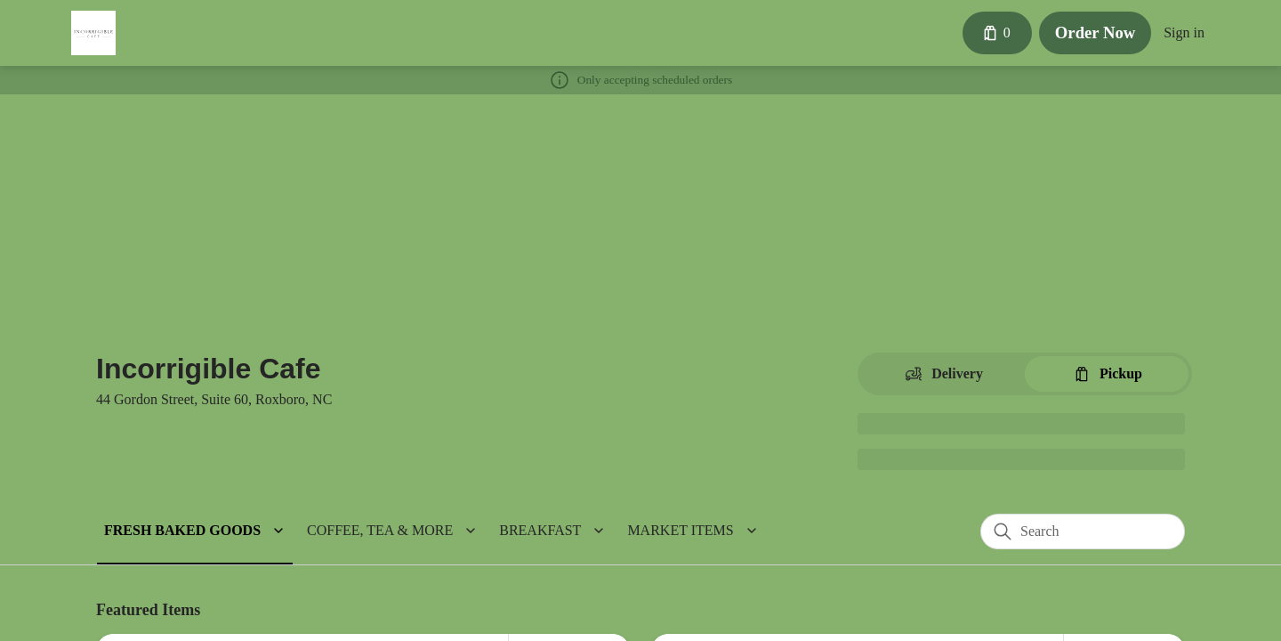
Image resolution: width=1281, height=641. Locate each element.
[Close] (840, 91)
